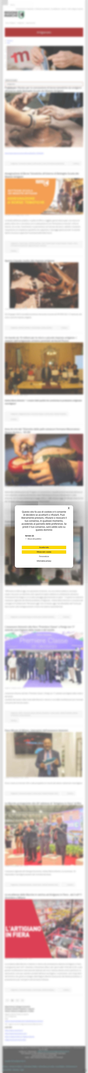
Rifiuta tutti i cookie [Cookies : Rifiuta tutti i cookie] (44, 552)
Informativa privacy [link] (44, 561)
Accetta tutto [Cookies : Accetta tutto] (44, 547)
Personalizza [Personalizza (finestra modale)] (44, 556)
